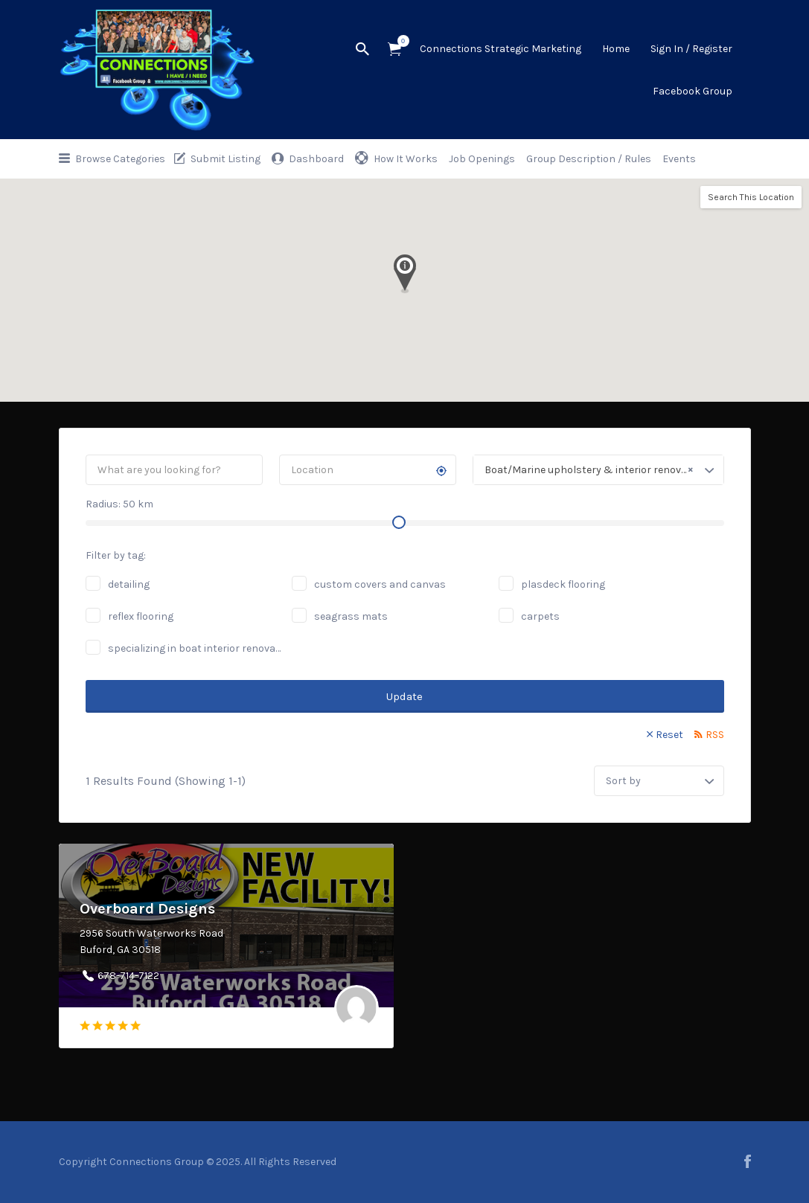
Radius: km (119, 504)
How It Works (406, 159)
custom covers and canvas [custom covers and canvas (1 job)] (380, 584)
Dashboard (316, 159)
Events (679, 159)
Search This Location (751, 197)
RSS (715, 734)
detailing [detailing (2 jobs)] (129, 584)
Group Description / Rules (588, 159)
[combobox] (598, 470)
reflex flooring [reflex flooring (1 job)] (140, 616)
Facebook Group (692, 91)
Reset (669, 734)
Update (404, 696)
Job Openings (482, 159)
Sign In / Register (691, 48)
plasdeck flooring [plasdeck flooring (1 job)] (563, 584)
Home (616, 48)
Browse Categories (120, 159)
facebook (747, 1161)
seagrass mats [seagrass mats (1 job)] (351, 616)
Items (399, 41)
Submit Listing (225, 159)
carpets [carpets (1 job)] (540, 616)
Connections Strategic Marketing (500, 48)
